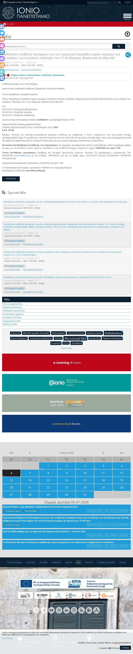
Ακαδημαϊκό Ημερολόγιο (13, 310)
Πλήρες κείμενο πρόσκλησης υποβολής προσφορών (34, 75)
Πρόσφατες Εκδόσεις (11, 317)
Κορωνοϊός (16, 333)
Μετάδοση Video (10, 324)
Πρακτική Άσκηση (113, 338)
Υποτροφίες (59, 333)
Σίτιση (67, 343)
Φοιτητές (89, 562)
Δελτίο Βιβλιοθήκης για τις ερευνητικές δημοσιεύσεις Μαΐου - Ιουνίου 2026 (44, 531)
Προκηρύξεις (95, 338)
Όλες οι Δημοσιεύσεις (12, 304)
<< (11, 452)
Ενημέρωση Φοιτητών (12, 307)
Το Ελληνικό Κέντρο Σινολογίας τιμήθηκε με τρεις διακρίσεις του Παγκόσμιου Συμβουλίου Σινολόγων (58, 542)
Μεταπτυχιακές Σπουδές (36, 333)
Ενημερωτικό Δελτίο (11, 321)
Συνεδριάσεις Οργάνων (13, 314)
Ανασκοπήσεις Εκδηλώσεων (41, 338)
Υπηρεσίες (56, 562)
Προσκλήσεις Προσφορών (31, 70)
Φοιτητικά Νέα (76, 338)
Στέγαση (59, 338)
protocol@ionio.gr (22, 155)
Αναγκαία (103, 648)
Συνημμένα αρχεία (15, 213)
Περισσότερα (7, 638)
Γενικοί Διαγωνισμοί (11, 70)
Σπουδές (43, 562)
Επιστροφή (11, 178)
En (128, 2)
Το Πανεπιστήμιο (14, 562)
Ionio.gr (123, 562)
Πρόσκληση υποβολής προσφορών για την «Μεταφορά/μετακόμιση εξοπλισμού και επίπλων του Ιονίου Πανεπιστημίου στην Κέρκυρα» (65, 201)
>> (122, 452)
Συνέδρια (77, 343)
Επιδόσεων (115, 648)
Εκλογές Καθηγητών (19, 338)
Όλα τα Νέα (66, 348)
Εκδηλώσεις (114, 333)
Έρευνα (69, 562)
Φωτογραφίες (31, 511)
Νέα (11, 24)
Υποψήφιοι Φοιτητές (106, 562)
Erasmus (56, 343)
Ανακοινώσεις (95, 333)
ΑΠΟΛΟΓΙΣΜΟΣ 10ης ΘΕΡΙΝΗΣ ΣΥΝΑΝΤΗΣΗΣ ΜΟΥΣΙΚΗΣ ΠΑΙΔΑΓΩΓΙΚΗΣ (40, 506)
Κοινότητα (30, 562)
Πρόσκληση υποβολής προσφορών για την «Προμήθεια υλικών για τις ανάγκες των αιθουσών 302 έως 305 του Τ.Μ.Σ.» (58, 277)
